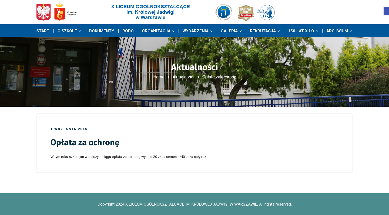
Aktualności (183, 76)
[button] (386, 11)
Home (159, 76)
